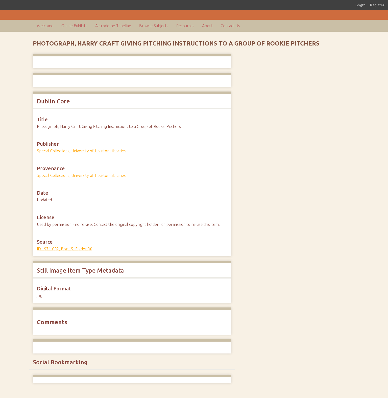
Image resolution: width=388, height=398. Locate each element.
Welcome (45, 25)
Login (360, 5)
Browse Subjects (153, 25)
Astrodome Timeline (113, 25)
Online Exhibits (74, 25)
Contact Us (230, 25)
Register (377, 5)
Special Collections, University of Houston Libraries (81, 151)
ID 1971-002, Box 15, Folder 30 (64, 249)
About (207, 25)
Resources (185, 25)
